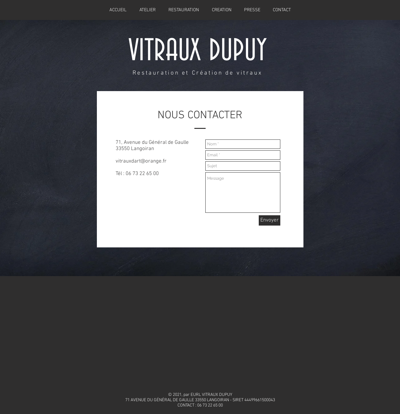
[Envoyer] (269, 220)
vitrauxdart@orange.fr (141, 161)
